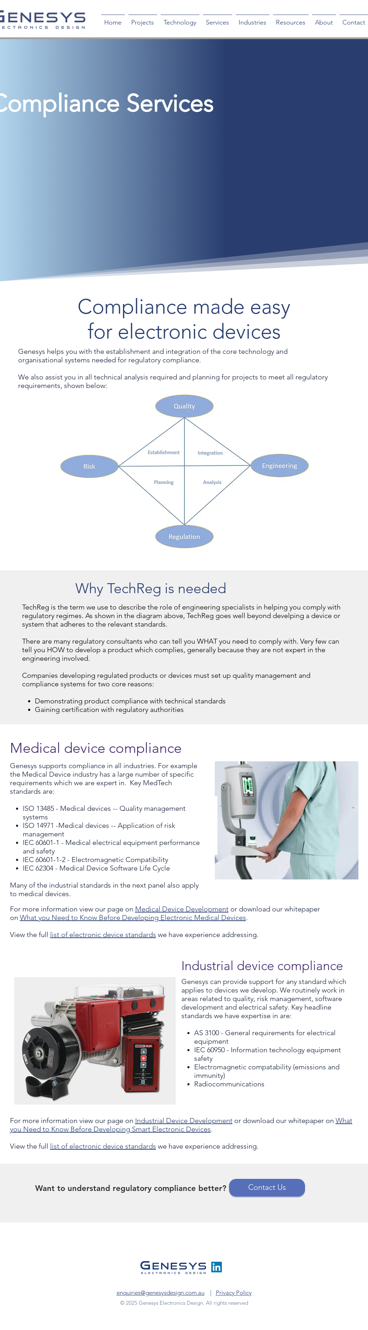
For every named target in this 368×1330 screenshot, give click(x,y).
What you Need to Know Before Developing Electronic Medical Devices (133, 917)
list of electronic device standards (103, 934)
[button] (180, 19)
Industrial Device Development (184, 1120)
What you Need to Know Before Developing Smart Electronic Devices (181, 1124)
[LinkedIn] (216, 1267)
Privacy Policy (234, 1292)
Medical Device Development (182, 909)
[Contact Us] (267, 1187)
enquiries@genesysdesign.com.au (160, 1292)
